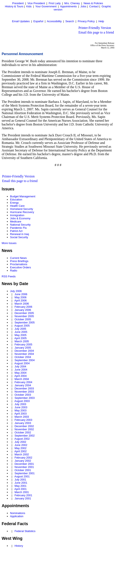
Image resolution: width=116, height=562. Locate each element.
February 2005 (23, 344)
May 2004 (20, 372)
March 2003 (21, 416)
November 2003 (24, 391)
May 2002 (20, 448)
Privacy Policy (86, 21)
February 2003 (23, 419)
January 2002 (22, 460)
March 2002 (21, 454)
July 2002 (20, 441)
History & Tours (14, 6)
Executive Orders (20, 267)
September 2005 (24, 322)
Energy (14, 202)
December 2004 (24, 350)
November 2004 (24, 353)
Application (16, 516)
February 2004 (23, 382)
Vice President (36, 3)
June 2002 (20, 445)
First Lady (55, 3)
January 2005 (22, 347)
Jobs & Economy (20, 218)
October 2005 (22, 319)
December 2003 (24, 388)
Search (69, 21)
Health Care (17, 205)
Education (16, 199)
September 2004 (24, 360)
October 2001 (22, 470)
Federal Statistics (24, 531)
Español (38, 21)
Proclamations (18, 264)
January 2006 (22, 309)
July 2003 (20, 404)
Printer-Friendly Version (95, 28)
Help (101, 21)
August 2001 (22, 476)
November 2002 (24, 429)
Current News (18, 258)
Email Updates (21, 21)
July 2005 (20, 328)
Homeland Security (21, 209)
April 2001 (20, 489)
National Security (20, 224)
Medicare (15, 221)
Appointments (68, 6)
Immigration (17, 215)
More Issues (9, 243)
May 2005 (20, 335)
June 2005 (20, 331)
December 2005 (24, 313)
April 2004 (20, 375)
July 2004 (20, 366)
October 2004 (22, 357)
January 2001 (22, 498)
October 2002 (22, 432)
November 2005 (24, 316)
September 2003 (24, 397)
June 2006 (20, 294)
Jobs (83, 6)
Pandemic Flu (18, 227)
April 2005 (20, 338)
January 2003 (22, 423)
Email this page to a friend (96, 32)
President (18, 3)
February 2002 (23, 457)
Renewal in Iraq (19, 234)
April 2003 (20, 413)
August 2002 (22, 438)
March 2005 (21, 341)
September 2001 (24, 473)
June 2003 (20, 407)
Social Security (19, 237)
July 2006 (16, 291)
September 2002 (24, 435)
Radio (13, 270)
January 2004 (22, 385)
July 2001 (20, 479)
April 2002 (20, 451)
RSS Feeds (8, 276)
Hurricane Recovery (22, 212)
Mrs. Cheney (72, 3)
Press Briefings (19, 261)
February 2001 (23, 495)
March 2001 (21, 492)
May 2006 (20, 297)
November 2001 (24, 467)
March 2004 (21, 379)
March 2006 (21, 303)
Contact (94, 6)
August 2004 (22, 363)
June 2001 (20, 482)
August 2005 (22, 325)
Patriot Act (16, 231)
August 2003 (22, 401)
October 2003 (22, 394)
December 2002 (24, 426)
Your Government (45, 6)
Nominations (17, 513)
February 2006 (23, 306)
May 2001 (20, 485)
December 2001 (24, 463)
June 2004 (20, 369)
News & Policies (93, 3)
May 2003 (20, 410)
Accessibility (54, 21)
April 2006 (20, 300)
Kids (29, 6)
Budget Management (22, 196)
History (18, 545)
